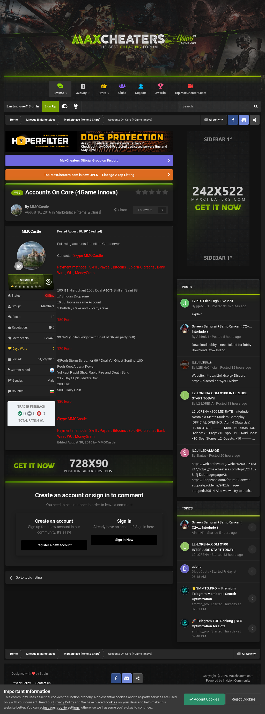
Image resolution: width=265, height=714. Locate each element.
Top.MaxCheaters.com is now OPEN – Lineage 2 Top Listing (89, 175)
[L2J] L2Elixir (202, 362)
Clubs (122, 93)
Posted (229, 306)
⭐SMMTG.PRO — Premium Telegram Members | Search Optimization (214, 593)
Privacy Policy (21, 683)
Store (103, 93)
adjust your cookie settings (60, 707)
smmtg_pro (200, 604)
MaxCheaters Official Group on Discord (89, 160)
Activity (81, 93)
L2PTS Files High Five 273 (212, 301)
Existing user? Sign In (22, 106)
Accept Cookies (204, 699)
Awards (160, 93)
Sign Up (50, 106)
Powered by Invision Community (228, 680)
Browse (59, 93)
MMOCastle (39, 207)
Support (140, 93)
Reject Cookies (243, 699)
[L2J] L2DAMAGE (205, 450)
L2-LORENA (205, 403)
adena (196, 566)
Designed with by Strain (30, 673)
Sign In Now (124, 540)
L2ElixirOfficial (206, 367)
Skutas (201, 455)
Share (120, 210)
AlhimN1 (202, 337)
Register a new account (54, 545)
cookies (111, 702)
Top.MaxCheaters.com (190, 93)
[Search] (202, 106)
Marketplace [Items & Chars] (78, 212)
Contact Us (43, 683)
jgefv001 (202, 306)
